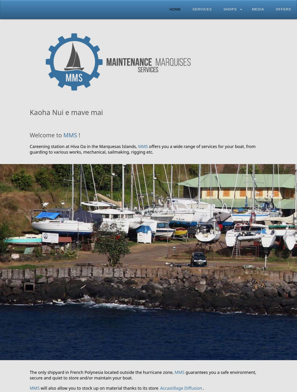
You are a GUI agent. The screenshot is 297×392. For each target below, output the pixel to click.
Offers (283, 9)
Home (175, 9)
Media (258, 9)
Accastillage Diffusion (181, 388)
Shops (230, 9)
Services (202, 9)
